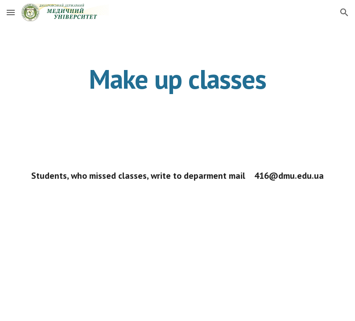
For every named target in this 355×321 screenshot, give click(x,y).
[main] (177, 79)
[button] (10, 12)
